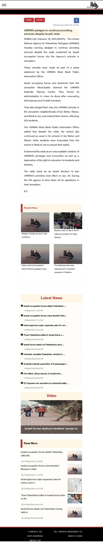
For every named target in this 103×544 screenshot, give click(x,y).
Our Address (35, 537)
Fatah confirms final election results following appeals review (34, 268)
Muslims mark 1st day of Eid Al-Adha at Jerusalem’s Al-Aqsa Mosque (67, 234)
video (51, 396)
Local (39, 20)
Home (29, 20)
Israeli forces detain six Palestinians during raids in (44, 512)
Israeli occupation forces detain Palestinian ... (45, 307)
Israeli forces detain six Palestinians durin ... (44, 345)
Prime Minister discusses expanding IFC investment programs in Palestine (65, 269)
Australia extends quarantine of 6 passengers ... (46, 364)
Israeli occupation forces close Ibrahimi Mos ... (45, 316)
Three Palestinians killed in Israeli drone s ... (44, 336)
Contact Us (35, 533)
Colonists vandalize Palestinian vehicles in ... (44, 355)
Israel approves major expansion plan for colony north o (41, 482)
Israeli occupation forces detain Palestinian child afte (44, 455)
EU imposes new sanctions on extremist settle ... (46, 384)
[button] (25, 413)
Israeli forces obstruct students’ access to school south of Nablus (51, 433)
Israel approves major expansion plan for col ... (45, 326)
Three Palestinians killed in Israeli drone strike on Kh (43, 498)
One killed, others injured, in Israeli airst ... (43, 374)
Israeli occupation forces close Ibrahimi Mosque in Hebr (44, 468)
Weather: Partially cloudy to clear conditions (34, 236)
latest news (51, 299)
